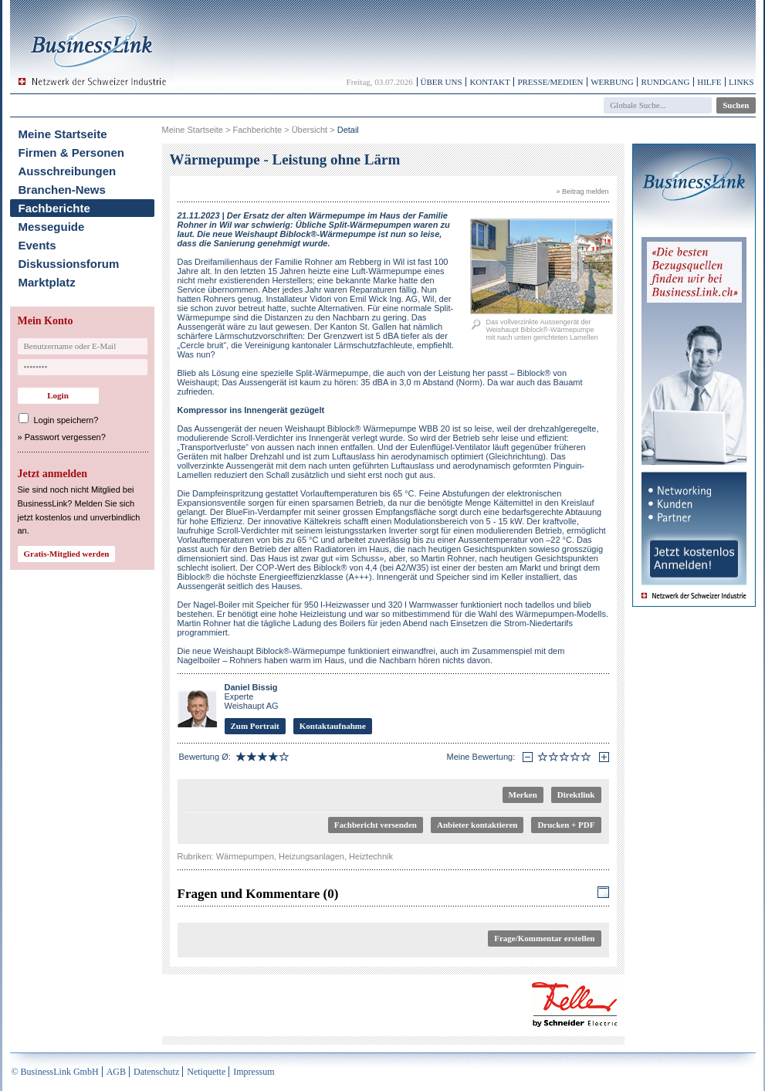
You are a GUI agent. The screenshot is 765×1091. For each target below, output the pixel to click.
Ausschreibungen (68, 171)
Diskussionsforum (69, 263)
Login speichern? (66, 420)
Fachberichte (54, 208)
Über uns (441, 81)
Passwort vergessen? (65, 437)
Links (741, 81)
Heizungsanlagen (311, 856)
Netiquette (206, 1071)
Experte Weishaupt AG (252, 696)
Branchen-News (62, 189)
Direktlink (576, 794)
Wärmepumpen (245, 856)
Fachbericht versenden (375, 824)
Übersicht (309, 129)
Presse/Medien (550, 81)
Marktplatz (47, 282)
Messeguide (52, 226)
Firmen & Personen (72, 152)
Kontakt (489, 81)
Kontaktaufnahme (333, 725)
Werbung (612, 81)
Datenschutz (156, 1071)
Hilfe (709, 81)
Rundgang (665, 81)
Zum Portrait (255, 725)
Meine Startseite (63, 134)
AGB (116, 1071)
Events (37, 245)
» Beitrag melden (582, 191)
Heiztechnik (371, 856)
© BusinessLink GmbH (55, 1071)
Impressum (253, 1071)
